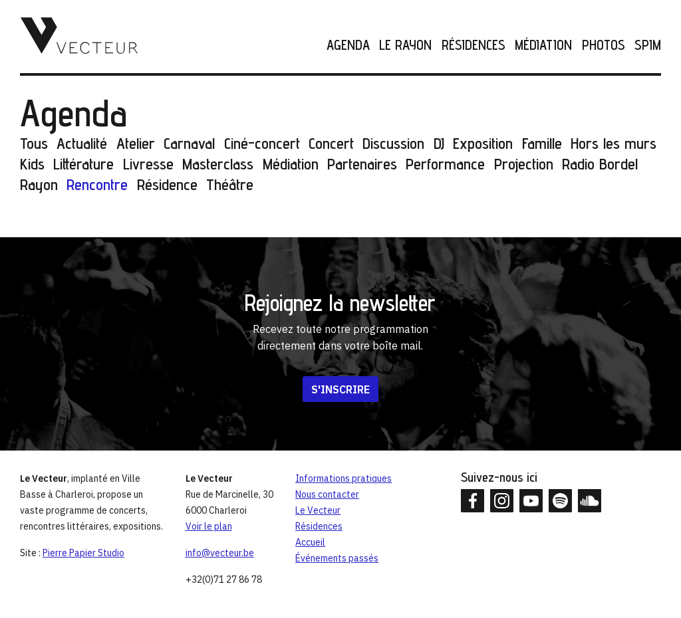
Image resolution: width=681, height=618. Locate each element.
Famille (542, 143)
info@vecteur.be (220, 553)
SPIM (647, 45)
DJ (439, 143)
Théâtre (229, 184)
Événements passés (336, 558)
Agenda (348, 45)
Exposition (483, 143)
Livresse (148, 163)
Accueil (310, 542)
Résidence (167, 184)
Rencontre (97, 184)
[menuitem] (343, 45)
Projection (523, 163)
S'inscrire (340, 389)
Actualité (82, 143)
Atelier (135, 143)
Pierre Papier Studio (83, 553)
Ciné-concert (262, 143)
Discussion (393, 143)
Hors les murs (613, 143)
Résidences (473, 45)
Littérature (83, 163)
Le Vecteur (317, 510)
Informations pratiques (343, 478)
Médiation (543, 45)
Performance (445, 163)
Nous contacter (327, 494)
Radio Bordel (600, 163)
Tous (34, 143)
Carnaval (189, 143)
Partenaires (362, 163)
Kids (32, 163)
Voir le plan (209, 526)
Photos (603, 45)
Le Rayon (405, 45)
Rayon (39, 184)
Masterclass (217, 163)
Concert (331, 143)
